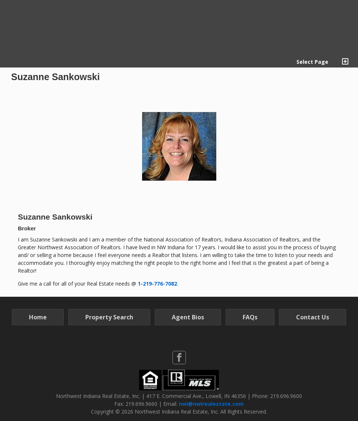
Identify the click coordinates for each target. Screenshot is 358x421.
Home (38, 317)
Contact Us (312, 317)
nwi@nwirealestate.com (211, 403)
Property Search (109, 317)
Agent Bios (188, 317)
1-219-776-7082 (157, 283)
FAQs (250, 317)
